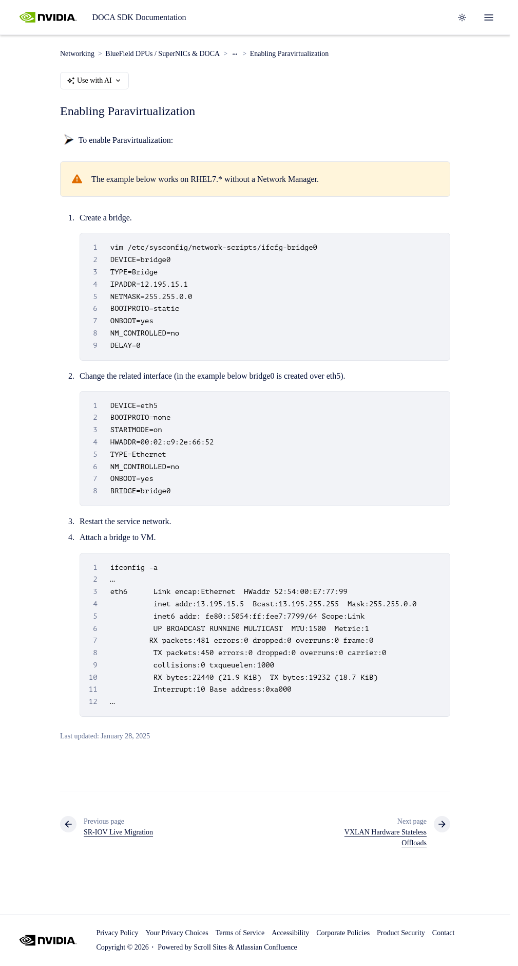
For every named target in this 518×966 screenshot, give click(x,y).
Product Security (401, 933)
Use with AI (94, 81)
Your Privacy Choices (176, 933)
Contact (443, 933)
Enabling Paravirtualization (289, 54)
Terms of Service (240, 933)
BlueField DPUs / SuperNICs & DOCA (162, 54)
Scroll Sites (210, 947)
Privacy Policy (117, 933)
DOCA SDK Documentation (139, 17)
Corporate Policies (343, 933)
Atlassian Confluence (266, 947)
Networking (77, 54)
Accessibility (290, 933)
